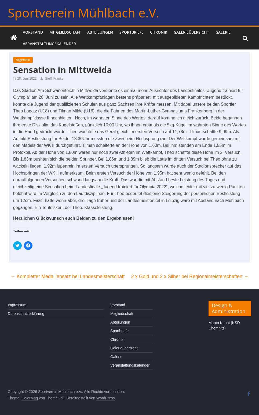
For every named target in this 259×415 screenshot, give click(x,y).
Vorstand (33, 32)
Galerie (223, 32)
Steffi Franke (54, 78)
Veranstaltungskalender (49, 43)
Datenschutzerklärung (26, 313)
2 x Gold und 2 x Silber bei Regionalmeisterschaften (190, 276)
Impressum (17, 305)
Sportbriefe (131, 32)
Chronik (158, 32)
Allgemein (23, 60)
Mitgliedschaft (65, 32)
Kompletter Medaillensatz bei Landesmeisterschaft (67, 276)
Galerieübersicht (191, 32)
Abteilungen (100, 32)
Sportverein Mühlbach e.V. (83, 12)
